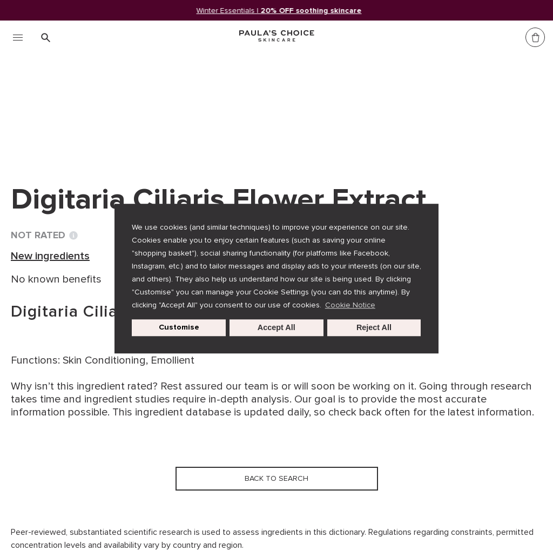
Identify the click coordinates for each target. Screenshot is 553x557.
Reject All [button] (374, 328)
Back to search (61, 129)
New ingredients (165, 106)
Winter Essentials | (279, 10)
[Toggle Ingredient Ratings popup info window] (73, 235)
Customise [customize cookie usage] (179, 327)
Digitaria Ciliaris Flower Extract (289, 106)
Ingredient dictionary (65, 106)
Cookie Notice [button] (350, 305)
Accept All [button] (276, 328)
